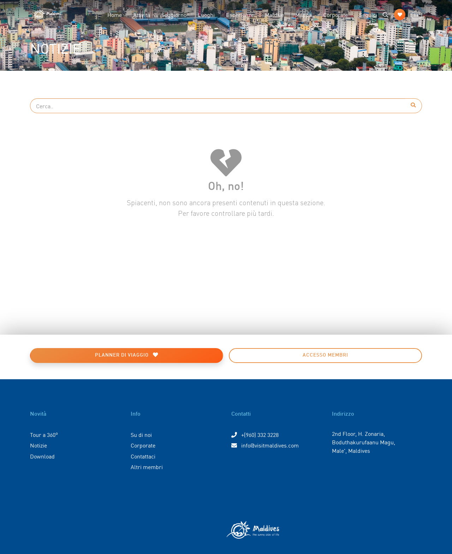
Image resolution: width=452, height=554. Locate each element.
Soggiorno (173, 14)
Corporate (335, 14)
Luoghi (206, 14)
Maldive (274, 14)
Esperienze (240, 14)
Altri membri (147, 466)
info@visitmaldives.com (265, 445)
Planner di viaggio (126, 355)
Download (42, 456)
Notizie (38, 445)
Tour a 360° (44, 434)
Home (114, 14)
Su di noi (141, 434)
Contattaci (143, 456)
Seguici (368, 14)
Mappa (303, 14)
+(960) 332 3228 (255, 434)
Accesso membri (325, 355)
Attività (141, 14)
